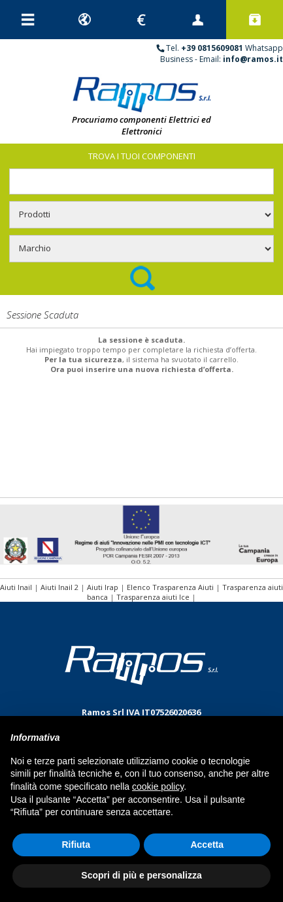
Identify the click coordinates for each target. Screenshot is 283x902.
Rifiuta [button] (75, 844)
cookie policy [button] (158, 786)
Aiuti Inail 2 (59, 587)
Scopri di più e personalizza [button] (141, 875)
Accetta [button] (207, 844)
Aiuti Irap (102, 587)
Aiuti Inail (16, 587)
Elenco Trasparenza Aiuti (170, 587)
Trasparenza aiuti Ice (153, 597)
